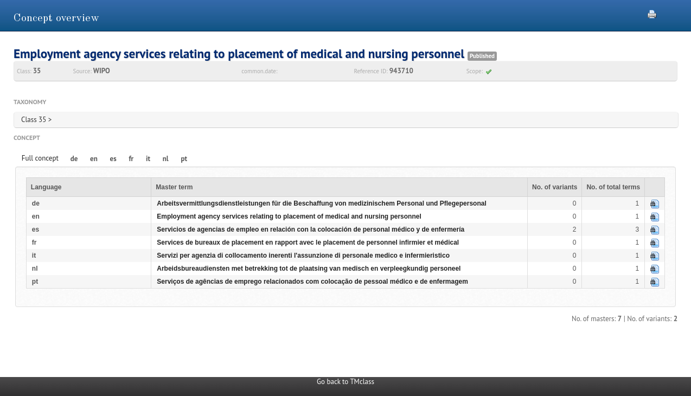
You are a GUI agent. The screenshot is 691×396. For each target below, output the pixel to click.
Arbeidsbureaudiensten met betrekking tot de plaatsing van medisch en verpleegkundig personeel (308, 268)
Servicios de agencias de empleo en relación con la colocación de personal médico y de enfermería (310, 229)
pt (184, 158)
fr (131, 158)
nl (166, 158)
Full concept (40, 158)
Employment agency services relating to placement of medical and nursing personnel (289, 216)
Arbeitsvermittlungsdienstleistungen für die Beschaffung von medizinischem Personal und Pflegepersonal (321, 203)
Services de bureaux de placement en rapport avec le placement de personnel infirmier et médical (308, 242)
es (113, 158)
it (148, 158)
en (94, 158)
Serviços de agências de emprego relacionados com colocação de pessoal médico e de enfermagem (312, 281)
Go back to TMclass (345, 381)
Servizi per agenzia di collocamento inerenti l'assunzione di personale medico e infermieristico (303, 255)
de (74, 158)
